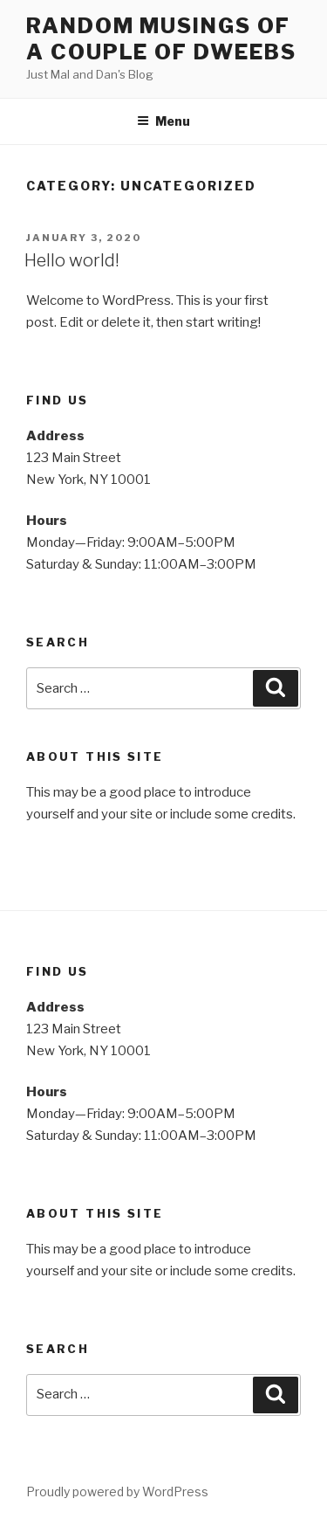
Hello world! (71, 260)
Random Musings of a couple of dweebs (161, 39)
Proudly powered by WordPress (117, 1491)
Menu (163, 121)
